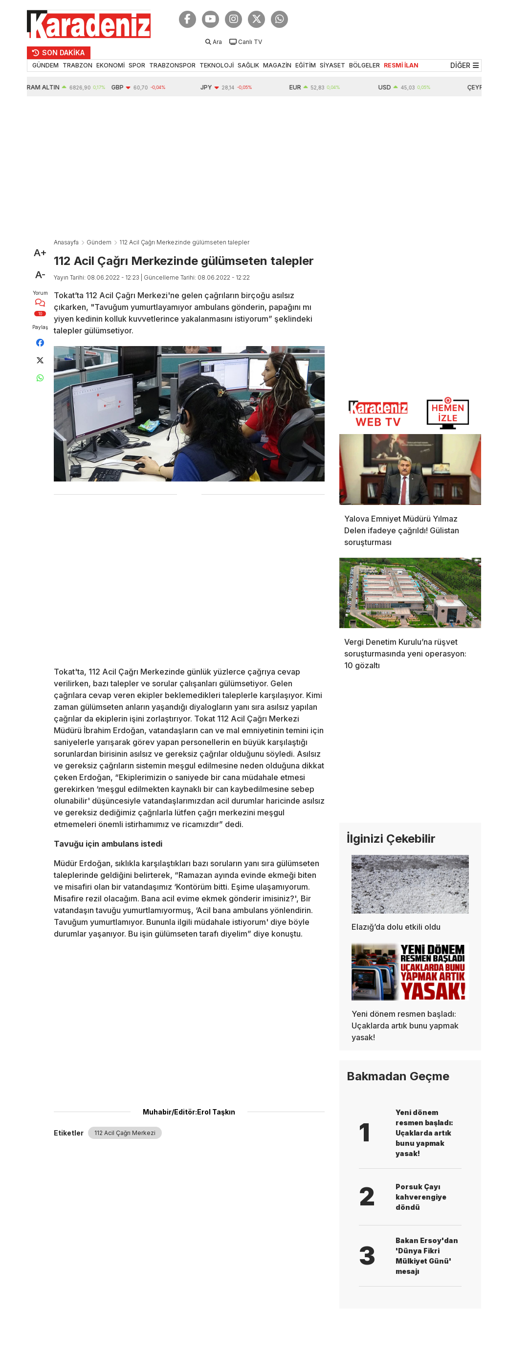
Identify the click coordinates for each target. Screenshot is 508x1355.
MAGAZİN (277, 65)
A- (40, 275)
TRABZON (77, 65)
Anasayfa (66, 242)
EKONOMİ (110, 65)
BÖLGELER (364, 65)
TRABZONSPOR (172, 65)
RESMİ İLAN (401, 65)
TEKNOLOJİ (216, 65)
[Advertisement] (254, 169)
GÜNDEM (45, 65)
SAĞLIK (248, 65)
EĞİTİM (305, 65)
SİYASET (332, 65)
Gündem (99, 242)
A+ (40, 253)
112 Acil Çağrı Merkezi (124, 1132)
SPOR (137, 65)
